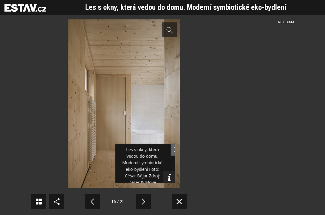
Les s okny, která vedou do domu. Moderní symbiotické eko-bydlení (185, 7)
